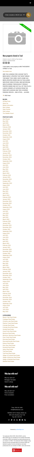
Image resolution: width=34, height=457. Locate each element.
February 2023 (7, 197)
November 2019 (7, 275)
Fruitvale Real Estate (8, 325)
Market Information (8, 105)
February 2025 (7, 151)
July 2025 (5, 141)
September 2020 (7, 255)
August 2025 (6, 139)
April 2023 (5, 193)
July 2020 (5, 259)
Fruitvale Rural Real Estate (10, 327)
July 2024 (5, 165)
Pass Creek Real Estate (9, 337)
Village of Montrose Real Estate (11, 357)
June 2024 (6, 167)
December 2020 (7, 249)
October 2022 (6, 205)
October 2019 (6, 277)
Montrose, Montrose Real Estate (12, 335)
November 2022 (7, 203)
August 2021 (6, 233)
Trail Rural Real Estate (9, 353)
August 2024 (6, 163)
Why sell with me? (10, 391)
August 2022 (6, 209)
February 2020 (7, 269)
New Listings (6, 107)
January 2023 (6, 199)
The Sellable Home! (8, 113)
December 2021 (7, 225)
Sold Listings (6, 111)
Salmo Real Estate (8, 349)
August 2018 (6, 305)
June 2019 (6, 285)
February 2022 (7, 221)
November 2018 (7, 299)
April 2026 (5, 123)
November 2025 (7, 133)
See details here (7, 71)
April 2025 (5, 147)
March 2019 (6, 291)
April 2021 (5, 241)
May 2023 (5, 191)
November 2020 (7, 251)
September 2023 (7, 183)
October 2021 (6, 229)
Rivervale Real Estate (9, 339)
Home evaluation (9, 392)
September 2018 (7, 303)
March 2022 (6, 219)
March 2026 (6, 125)
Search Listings (9, 382)
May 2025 (5, 145)
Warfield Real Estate (8, 361)
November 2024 (7, 157)
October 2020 (6, 253)
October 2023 (6, 181)
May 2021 (5, 239)
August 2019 (6, 281)
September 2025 (7, 137)
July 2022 (5, 211)
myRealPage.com (20, 429)
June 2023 (6, 189)
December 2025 (7, 131)
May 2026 (5, 121)
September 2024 (7, 161)
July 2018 (5, 307)
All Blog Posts (6, 101)
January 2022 (6, 223)
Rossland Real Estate (9, 347)
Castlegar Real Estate (9, 319)
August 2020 (6, 257)
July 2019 (5, 283)
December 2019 (7, 273)
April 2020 (5, 265)
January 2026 (6, 129)
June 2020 (6, 261)
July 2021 (5, 235)
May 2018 (5, 311)
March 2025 (6, 149)
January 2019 (6, 295)
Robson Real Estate (8, 343)
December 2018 (7, 297)
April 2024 (5, 171)
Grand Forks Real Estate (9, 331)
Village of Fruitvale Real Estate (11, 355)
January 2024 (6, 177)
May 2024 (5, 169)
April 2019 (5, 289)
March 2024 (6, 173)
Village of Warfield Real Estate (11, 359)
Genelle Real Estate (8, 329)
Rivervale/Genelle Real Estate (11, 341)
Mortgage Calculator (10, 379)
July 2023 (5, 187)
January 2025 (6, 153)
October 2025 (6, 135)
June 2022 (6, 213)
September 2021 (7, 231)
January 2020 (6, 271)
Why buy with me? (10, 377)
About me (5, 103)
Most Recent (6, 119)
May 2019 (5, 287)
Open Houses (6, 109)
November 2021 (7, 227)
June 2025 (6, 143)
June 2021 (6, 237)
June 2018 (6, 309)
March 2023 (6, 195)
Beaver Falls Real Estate (9, 317)
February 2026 (7, 127)
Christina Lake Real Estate (10, 321)
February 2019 (7, 293)
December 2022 (7, 201)
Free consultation (9, 395)
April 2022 (5, 217)
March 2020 (6, 267)
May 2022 (5, 215)
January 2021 (6, 247)
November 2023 (7, 179)
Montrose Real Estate (9, 333)
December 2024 (7, 155)
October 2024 (6, 159)
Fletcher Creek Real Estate (10, 323)
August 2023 (6, 185)
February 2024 (7, 175)
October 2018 (6, 301)
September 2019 (7, 279)
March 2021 (6, 243)
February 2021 (7, 245)
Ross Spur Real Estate (9, 345)
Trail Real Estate (11, 60)
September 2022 (7, 207)
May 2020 (5, 263)
